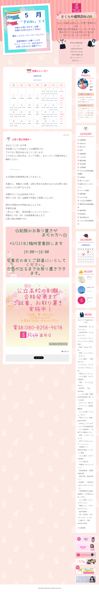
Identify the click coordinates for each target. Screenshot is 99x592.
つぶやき (83, 157)
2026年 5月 (37, 76)
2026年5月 (85, 245)
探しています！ (85, 181)
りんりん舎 (83, 197)
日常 (81, 150)
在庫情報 (83, 140)
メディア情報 (84, 190)
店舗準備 (83, 154)
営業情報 (83, 194)
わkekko (82, 177)
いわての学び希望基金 (85, 222)
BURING (83, 214)
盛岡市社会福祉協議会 (85, 205)
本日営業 (83, 164)
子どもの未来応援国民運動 (85, 172)
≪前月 (35, 80)
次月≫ (40, 80)
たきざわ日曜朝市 (86, 201)
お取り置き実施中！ (19, 139)
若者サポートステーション (85, 185)
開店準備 (83, 161)
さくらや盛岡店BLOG (76, 16)
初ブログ (83, 147)
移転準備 (83, 210)
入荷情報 (83, 167)
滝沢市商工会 (84, 217)
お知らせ (65, 351)
